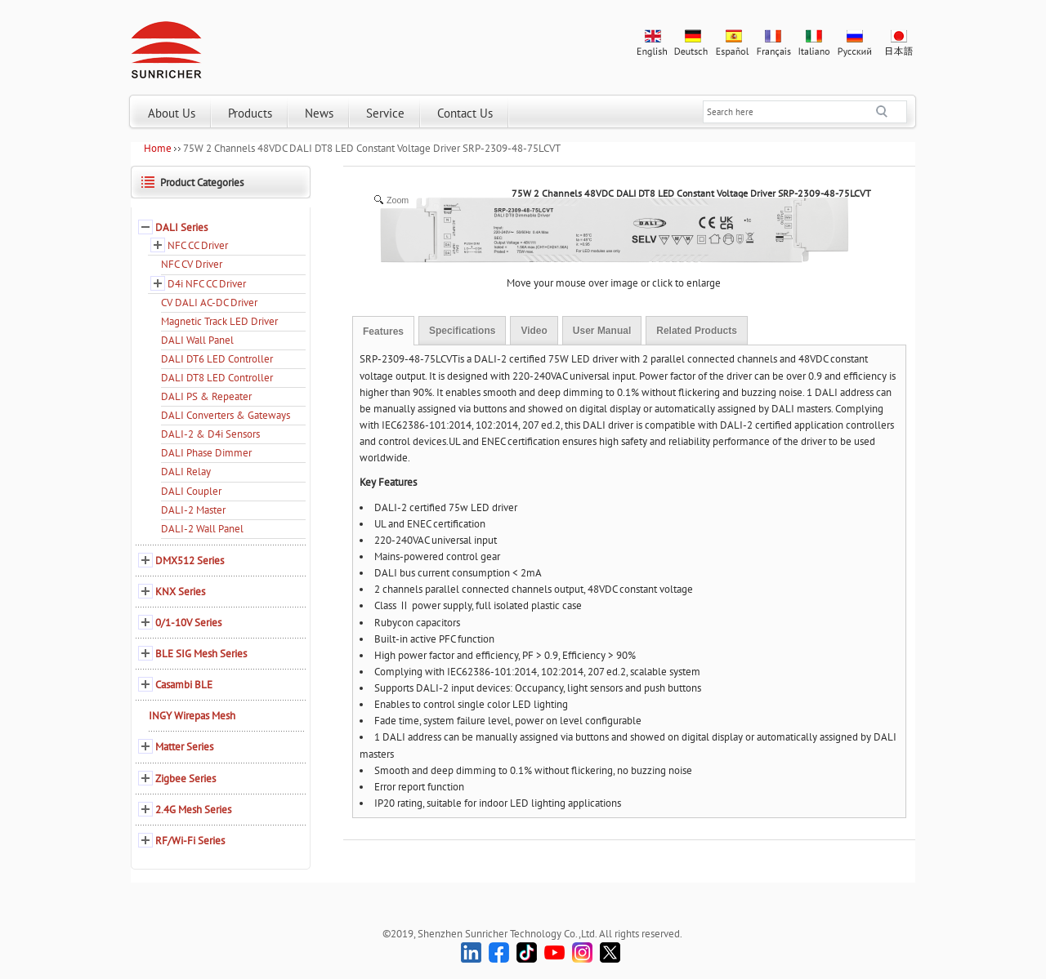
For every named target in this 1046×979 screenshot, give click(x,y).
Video (534, 330)
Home (158, 148)
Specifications (462, 330)
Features (383, 331)
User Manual (602, 330)
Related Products (696, 330)
